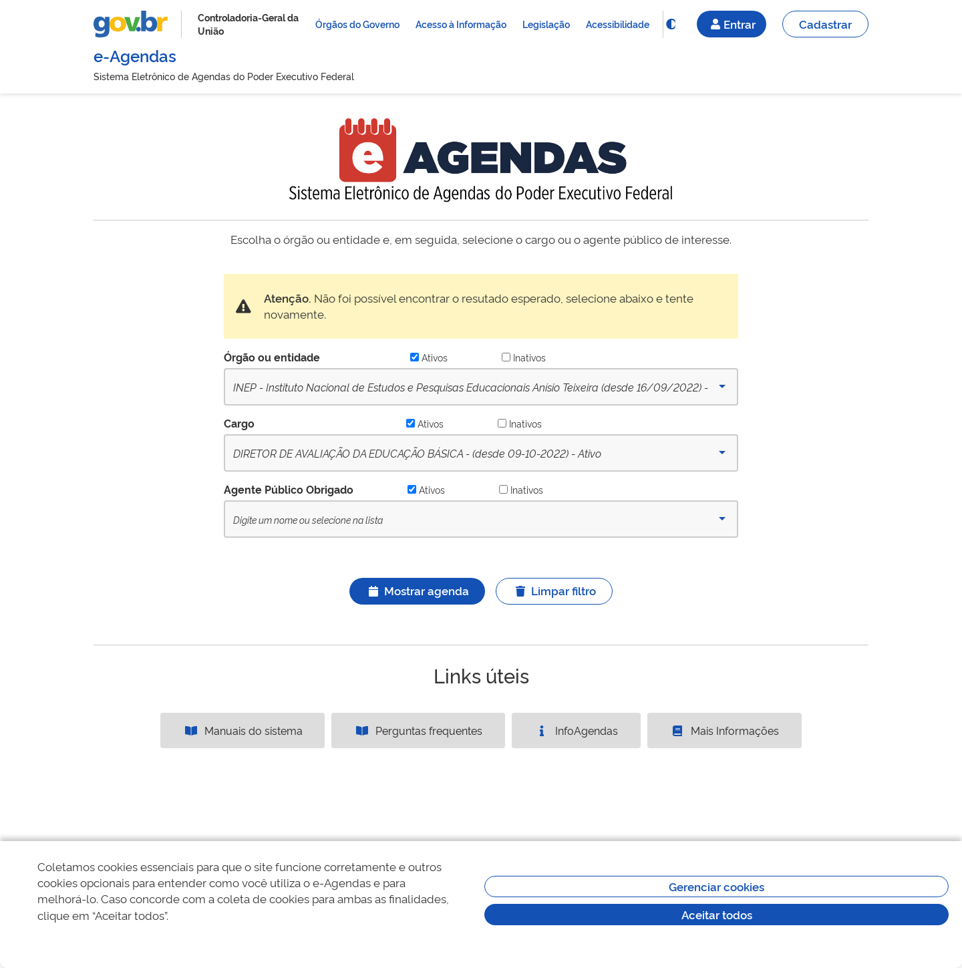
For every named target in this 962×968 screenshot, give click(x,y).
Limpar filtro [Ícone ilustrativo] (554, 590)
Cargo (239, 423)
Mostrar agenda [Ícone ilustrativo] (417, 590)
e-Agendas (135, 55)
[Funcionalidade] (670, 24)
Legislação (546, 23)
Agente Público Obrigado (288, 489)
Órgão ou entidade (272, 356)
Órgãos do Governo (357, 23)
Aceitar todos (716, 914)
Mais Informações (724, 730)
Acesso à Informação (461, 23)
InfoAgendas (576, 730)
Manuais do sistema (243, 730)
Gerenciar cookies (716, 886)
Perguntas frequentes (418, 730)
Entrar (731, 23)
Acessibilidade (617, 23)
